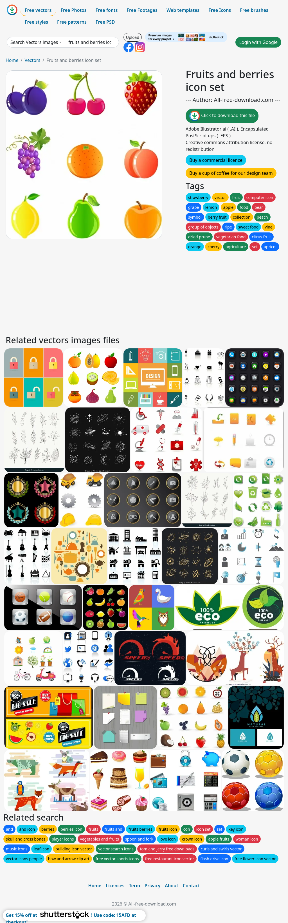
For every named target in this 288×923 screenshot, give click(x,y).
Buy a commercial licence (215, 160)
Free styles (36, 22)
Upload (132, 37)
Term (134, 885)
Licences (115, 885)
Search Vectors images (34, 42)
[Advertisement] (144, 291)
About (171, 885)
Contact (191, 885)
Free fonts (107, 10)
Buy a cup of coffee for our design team (231, 173)
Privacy (152, 885)
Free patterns (72, 22)
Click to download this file (222, 116)
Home (12, 60)
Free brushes (254, 10)
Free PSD (105, 22)
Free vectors (38, 10)
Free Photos (73, 10)
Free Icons (219, 10)
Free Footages (142, 10)
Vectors (32, 60)
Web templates (182, 10)
